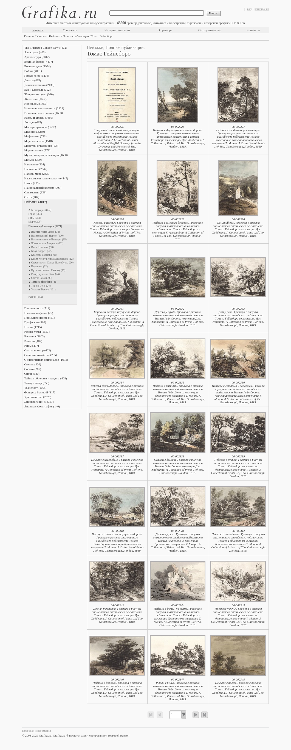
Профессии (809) (35, 322)
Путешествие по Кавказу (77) (48, 270)
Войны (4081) (33, 71)
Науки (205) (32, 183)
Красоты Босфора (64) (44, 254)
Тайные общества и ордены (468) (45, 378)
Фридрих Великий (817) (39, 392)
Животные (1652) (35, 99)
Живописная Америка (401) (47, 243)
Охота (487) (31, 197)
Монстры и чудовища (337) (41, 145)
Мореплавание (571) (37, 150)
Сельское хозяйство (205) (40, 355)
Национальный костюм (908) (42, 187)
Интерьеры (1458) (35, 103)
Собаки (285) (32, 369)
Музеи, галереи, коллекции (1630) (46, 155)
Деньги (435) (32, 80)
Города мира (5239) (36, 75)
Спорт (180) (31, 373)
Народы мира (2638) (37, 173)
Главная (29, 36)
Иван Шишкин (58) (42, 247)
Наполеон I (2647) (35, 169)
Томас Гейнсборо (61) (44, 281)
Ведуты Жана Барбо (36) (45, 231)
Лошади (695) (33, 122)
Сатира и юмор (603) (37, 350)
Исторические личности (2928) (44, 108)
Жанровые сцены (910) (39, 94)
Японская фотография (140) (42, 406)
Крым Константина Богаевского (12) (52, 258)
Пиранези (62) (39, 266)
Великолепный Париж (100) (47, 235)
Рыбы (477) (31, 345)
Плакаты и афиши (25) (38, 313)
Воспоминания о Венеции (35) (49, 239)
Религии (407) (33, 341)
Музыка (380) (33, 159)
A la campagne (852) (40, 210)
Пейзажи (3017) (35, 202)
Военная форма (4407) (38, 61)
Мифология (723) (35, 136)
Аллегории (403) (35, 52)
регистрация (262, 8)
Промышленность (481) (39, 317)
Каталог (38, 30)
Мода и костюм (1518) (38, 141)
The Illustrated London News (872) (45, 47)
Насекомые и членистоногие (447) (46, 178)
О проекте (70, 30)
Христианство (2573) (37, 397)
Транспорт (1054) (35, 387)
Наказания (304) (34, 164)
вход (249, 8)
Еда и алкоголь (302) (37, 89)
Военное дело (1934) (37, 66)
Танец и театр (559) (36, 383)
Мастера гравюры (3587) (40, 127)
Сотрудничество (209, 30)
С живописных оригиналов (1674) (46, 359)
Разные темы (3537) (37, 331)
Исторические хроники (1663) (43, 113)
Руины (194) (36, 296)
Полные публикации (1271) (45, 226)
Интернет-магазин (117, 30)
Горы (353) (35, 217)
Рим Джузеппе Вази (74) (45, 274)
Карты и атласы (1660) (38, 117)
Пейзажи (54, 36)
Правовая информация (36, 730)
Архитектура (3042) (37, 57)
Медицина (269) (34, 131)
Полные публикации (76, 36)
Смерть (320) (32, 364)
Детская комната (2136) (39, 85)
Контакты (253, 30)
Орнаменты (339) (35, 192)
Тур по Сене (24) (41, 285)
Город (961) (35, 213)
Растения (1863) (34, 336)
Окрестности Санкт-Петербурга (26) (52, 262)
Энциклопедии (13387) (39, 401)
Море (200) (35, 221)
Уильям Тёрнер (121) (43, 289)
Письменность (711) (37, 308)
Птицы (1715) (33, 327)
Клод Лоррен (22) (41, 250)
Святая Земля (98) (41, 277)
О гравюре (164, 30)
